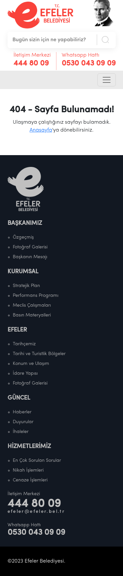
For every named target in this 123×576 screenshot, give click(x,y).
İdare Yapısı (25, 373)
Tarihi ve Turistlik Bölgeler (39, 353)
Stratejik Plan (26, 285)
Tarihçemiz (24, 344)
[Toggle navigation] (106, 79)
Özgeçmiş (23, 237)
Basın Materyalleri (32, 315)
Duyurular (23, 422)
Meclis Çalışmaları (32, 305)
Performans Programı (35, 295)
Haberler (22, 412)
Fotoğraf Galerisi (30, 247)
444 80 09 (31, 63)
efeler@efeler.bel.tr (36, 511)
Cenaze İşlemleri (30, 480)
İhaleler (21, 431)
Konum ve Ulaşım (31, 363)
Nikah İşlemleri (28, 470)
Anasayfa (41, 130)
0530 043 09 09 (89, 63)
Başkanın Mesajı (30, 257)
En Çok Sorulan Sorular (37, 460)
